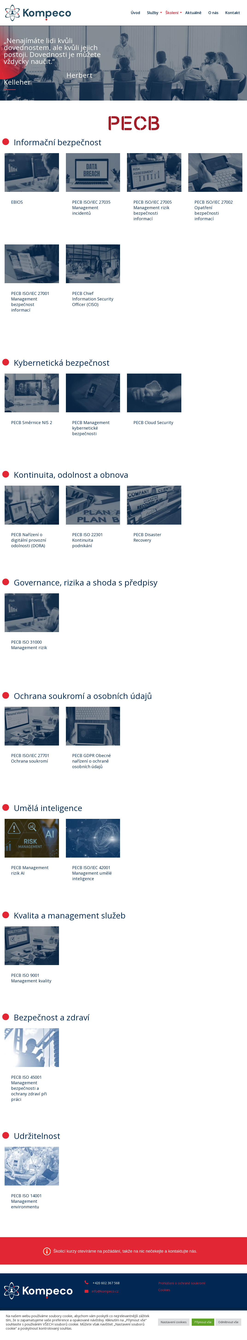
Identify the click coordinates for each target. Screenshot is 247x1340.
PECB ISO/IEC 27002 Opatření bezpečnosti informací (214, 211)
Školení (171, 12)
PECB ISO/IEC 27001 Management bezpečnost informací (31, 304)
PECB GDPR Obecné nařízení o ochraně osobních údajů (92, 769)
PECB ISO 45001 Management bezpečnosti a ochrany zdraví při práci (29, 1107)
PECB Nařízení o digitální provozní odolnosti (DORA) (29, 545)
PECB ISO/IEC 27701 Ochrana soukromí (31, 767)
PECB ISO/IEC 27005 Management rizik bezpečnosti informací (153, 211)
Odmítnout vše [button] (228, 1322)
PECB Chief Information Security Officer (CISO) (88, 304)
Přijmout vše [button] (203, 1322)
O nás (213, 12)
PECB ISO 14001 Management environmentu (27, 1222)
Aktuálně (193, 12)
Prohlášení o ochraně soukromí (181, 1305)
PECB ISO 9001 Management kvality (26, 992)
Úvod (135, 12)
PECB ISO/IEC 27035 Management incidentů (92, 208)
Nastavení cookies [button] (174, 1322)
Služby (153, 12)
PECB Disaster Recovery (148, 542)
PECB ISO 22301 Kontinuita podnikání (88, 545)
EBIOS (18, 202)
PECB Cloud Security (154, 426)
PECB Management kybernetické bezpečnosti (92, 432)
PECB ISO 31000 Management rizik (30, 651)
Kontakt (232, 12)
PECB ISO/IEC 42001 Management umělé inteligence (93, 883)
